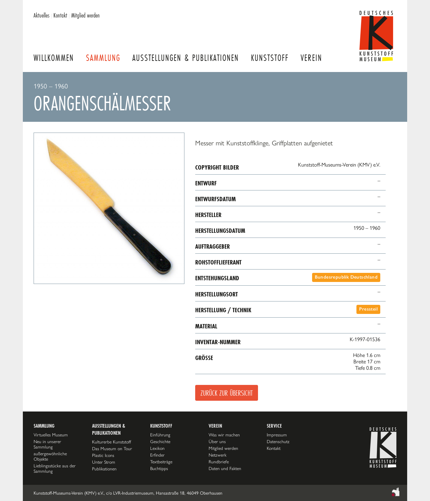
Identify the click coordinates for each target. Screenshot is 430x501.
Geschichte (160, 441)
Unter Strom (103, 462)
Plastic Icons (103, 455)
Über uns (217, 441)
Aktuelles (41, 15)
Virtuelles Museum (51, 434)
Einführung (160, 434)
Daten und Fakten (225, 468)
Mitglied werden (85, 15)
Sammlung (103, 58)
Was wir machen (224, 434)
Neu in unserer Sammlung (47, 444)
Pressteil (368, 309)
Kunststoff (270, 58)
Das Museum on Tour (112, 448)
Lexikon (157, 448)
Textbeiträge (161, 461)
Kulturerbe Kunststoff (111, 441)
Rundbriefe (219, 461)
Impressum (277, 434)
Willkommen (54, 58)
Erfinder (157, 455)
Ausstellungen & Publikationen (185, 58)
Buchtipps (159, 468)
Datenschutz (278, 441)
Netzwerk (217, 455)
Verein (311, 58)
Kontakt (60, 15)
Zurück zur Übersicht (227, 393)
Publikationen (104, 468)
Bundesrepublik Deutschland (346, 277)
